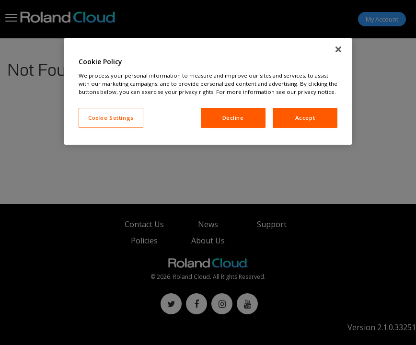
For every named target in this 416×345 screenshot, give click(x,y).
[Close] (338, 49)
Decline (233, 117)
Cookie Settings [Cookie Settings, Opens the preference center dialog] (111, 117)
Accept (305, 117)
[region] (208, 91)
